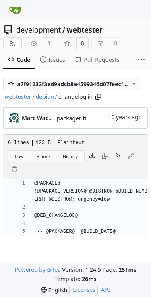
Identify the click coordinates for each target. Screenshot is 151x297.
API (105, 289)
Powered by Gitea (37, 269)
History (70, 156)
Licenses (84, 289)
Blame (43, 156)
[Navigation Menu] (139, 9)
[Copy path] (98, 97)
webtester (85, 30)
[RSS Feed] (12, 43)
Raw (19, 156)
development (38, 30)
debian (45, 96)
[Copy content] (105, 156)
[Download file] (92, 156)
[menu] (54, 290)
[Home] (15, 10)
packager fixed (76, 118)
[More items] (141, 60)
